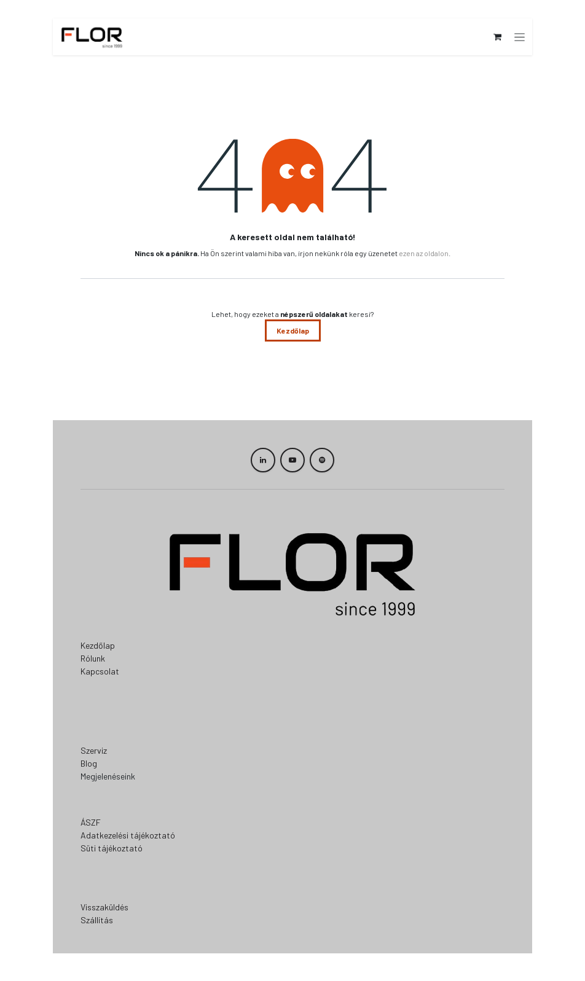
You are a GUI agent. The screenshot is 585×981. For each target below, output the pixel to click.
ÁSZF (90, 822)
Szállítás (96, 920)
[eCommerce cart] (498, 37)
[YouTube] (292, 460)
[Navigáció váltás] (520, 37)
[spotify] (322, 460)
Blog (88, 763)
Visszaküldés (104, 907)
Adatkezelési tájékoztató (127, 835)
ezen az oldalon (424, 253)
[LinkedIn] (263, 460)
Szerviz (93, 750)
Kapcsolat (99, 671)
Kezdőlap (293, 330)
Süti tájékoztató (111, 848)
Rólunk (92, 658)
